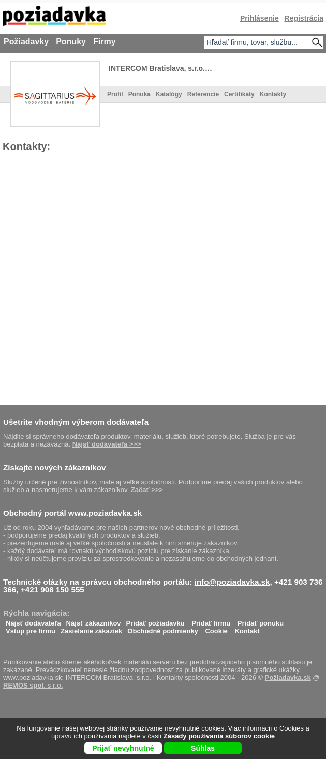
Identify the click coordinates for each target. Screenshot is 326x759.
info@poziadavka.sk (232, 581)
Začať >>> (147, 490)
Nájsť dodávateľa (33, 620)
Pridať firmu (210, 620)
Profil (115, 94)
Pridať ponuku (261, 620)
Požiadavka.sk (288, 677)
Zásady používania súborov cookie (219, 736)
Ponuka (139, 94)
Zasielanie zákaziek (91, 628)
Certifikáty (239, 94)
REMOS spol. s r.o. (33, 685)
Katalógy (169, 94)
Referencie (203, 94)
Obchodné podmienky (162, 628)
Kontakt (246, 628)
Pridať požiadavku (155, 620)
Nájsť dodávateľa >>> (106, 444)
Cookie (216, 628)
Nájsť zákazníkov (93, 620)
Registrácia (304, 18)
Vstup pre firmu (30, 628)
